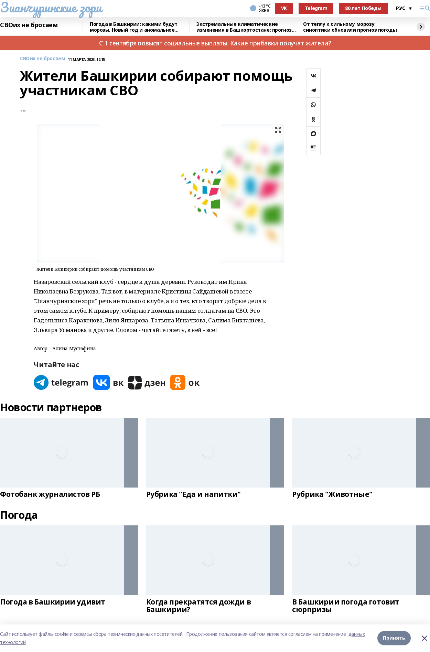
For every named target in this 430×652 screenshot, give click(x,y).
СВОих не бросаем (28, 25)
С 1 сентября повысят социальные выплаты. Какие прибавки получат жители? (215, 43)
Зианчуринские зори (50, 7)
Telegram (316, 8)
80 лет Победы (363, 8)
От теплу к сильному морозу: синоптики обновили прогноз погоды (350, 27)
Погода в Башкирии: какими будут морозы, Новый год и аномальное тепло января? (134, 27)
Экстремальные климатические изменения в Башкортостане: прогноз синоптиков (244, 27)
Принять (394, 638)
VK (284, 8)
